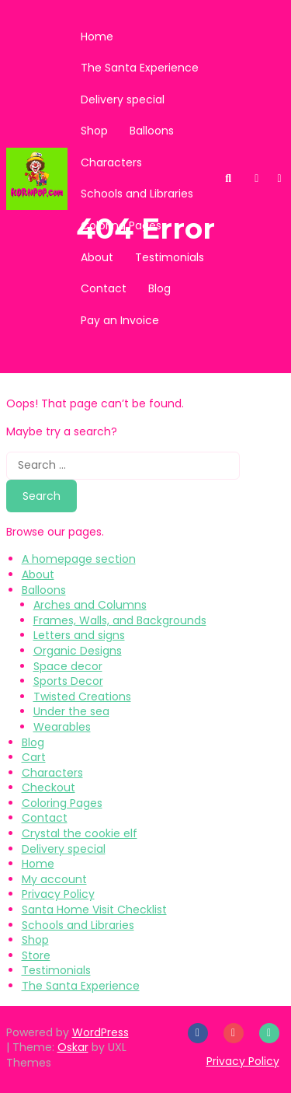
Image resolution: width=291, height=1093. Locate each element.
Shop (94, 130)
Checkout (48, 787)
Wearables (62, 727)
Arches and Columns (90, 605)
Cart (34, 757)
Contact (103, 288)
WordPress (100, 1032)
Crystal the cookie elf (79, 833)
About (97, 257)
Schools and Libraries (137, 193)
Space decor (67, 666)
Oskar (72, 1047)
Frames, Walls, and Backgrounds (119, 620)
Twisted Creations (82, 696)
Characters (111, 162)
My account (54, 879)
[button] (256, 178)
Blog (159, 288)
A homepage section (79, 559)
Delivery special (123, 99)
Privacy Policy (58, 894)
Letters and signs (79, 635)
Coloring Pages (121, 225)
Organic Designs (77, 650)
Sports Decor (68, 681)
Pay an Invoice (120, 320)
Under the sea (71, 711)
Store (36, 955)
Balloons (152, 130)
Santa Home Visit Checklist (94, 909)
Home (97, 36)
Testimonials (169, 257)
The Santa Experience (140, 67)
